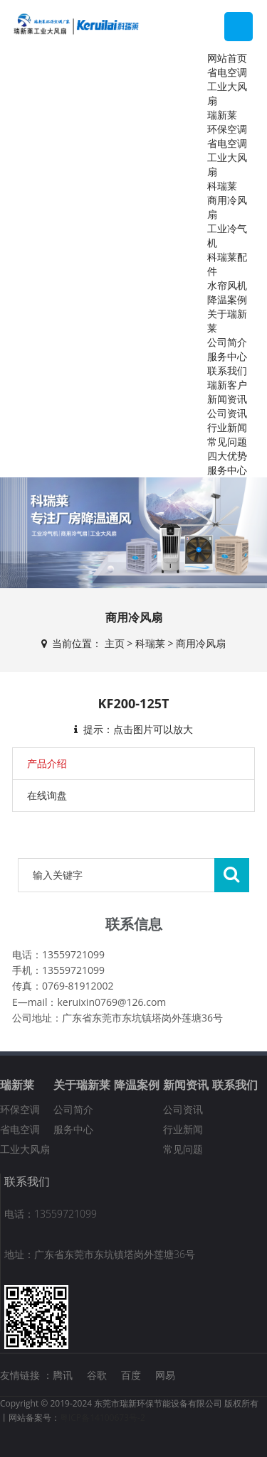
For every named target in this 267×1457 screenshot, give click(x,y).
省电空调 (227, 72)
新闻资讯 (227, 399)
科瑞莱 (222, 186)
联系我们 (227, 370)
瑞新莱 (222, 114)
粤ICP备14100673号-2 (102, 1418)
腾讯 (63, 1375)
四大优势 (227, 455)
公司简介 (227, 342)
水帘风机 (227, 285)
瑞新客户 (227, 384)
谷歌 (97, 1375)
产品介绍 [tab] (47, 763)
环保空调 (227, 129)
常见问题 (227, 441)
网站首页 (227, 58)
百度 (131, 1375)
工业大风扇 (25, 1149)
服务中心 (227, 356)
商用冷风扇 (201, 643)
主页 (115, 643)
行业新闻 (227, 427)
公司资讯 (227, 413)
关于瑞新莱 (81, 1085)
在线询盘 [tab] (47, 795)
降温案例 (227, 299)
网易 (165, 1375)
